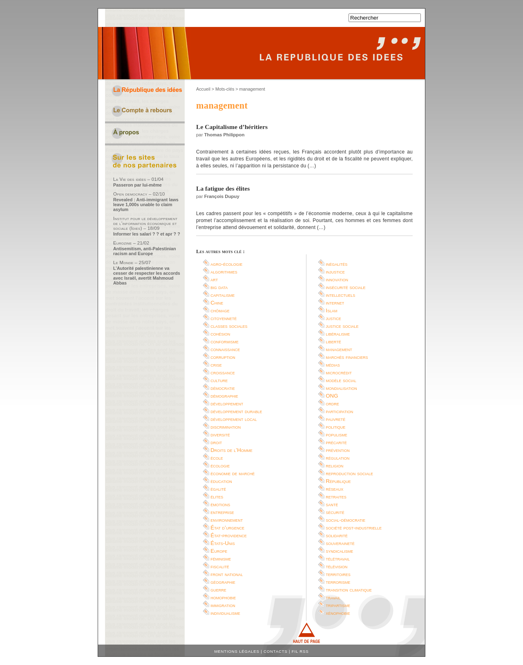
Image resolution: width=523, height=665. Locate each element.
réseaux (334, 489)
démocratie (222, 388)
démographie (224, 396)
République (338, 481)
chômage (220, 310)
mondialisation (341, 388)
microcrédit (339, 372)
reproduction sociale (349, 473)
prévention (338, 450)
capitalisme (222, 295)
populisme (336, 434)
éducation (221, 481)
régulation (337, 458)
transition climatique (349, 590)
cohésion (220, 334)
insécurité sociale (345, 287)
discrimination (225, 427)
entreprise (222, 512)
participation (339, 411)
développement (226, 403)
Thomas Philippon (224, 134)
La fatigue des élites (223, 188)
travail (333, 597)
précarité (336, 442)
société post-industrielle (354, 528)
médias (333, 365)
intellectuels (340, 295)
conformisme (224, 341)
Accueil (203, 89)
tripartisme (338, 605)
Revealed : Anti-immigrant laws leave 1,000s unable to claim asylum (146, 204)
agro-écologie (226, 264)
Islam (331, 310)
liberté (333, 341)
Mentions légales (237, 651)
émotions (220, 504)
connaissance (225, 349)
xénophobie (338, 613)
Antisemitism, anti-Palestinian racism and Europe (144, 251)
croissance (222, 372)
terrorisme (338, 582)
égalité (218, 489)
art (214, 279)
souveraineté (340, 543)
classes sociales (228, 326)
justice (333, 318)
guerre (218, 590)
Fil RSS (300, 651)
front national (226, 574)
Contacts (276, 651)
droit (216, 442)
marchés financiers (347, 357)
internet (335, 303)
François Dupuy (221, 196)
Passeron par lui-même (137, 184)
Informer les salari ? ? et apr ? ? (146, 233)
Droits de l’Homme (231, 450)
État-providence (228, 535)
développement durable (236, 411)
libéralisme (338, 334)
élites (216, 497)
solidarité (337, 535)
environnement (226, 520)
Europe (218, 551)
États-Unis (222, 543)
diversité (220, 434)
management (339, 349)
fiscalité (219, 566)
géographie (222, 582)
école (216, 458)
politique (335, 427)
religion (334, 466)
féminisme (220, 559)
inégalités (336, 264)
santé (332, 504)
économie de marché (232, 473)
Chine (216, 303)
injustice (335, 272)
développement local (233, 419)
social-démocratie (345, 520)
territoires (338, 574)
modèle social (341, 380)
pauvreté (335, 419)
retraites (336, 497)
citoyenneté (223, 318)
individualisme (225, 613)
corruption (222, 357)
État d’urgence (227, 528)
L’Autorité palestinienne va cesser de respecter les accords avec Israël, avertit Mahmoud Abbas (146, 275)
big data (219, 287)
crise (216, 365)
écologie (220, 466)
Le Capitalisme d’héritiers (232, 126)
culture (219, 380)
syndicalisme (339, 551)
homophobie (223, 597)
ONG (332, 396)
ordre (332, 403)
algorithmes (223, 272)
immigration (222, 605)
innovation (337, 279)
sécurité (335, 512)
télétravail (338, 559)
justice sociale (342, 326)
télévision (336, 566)
